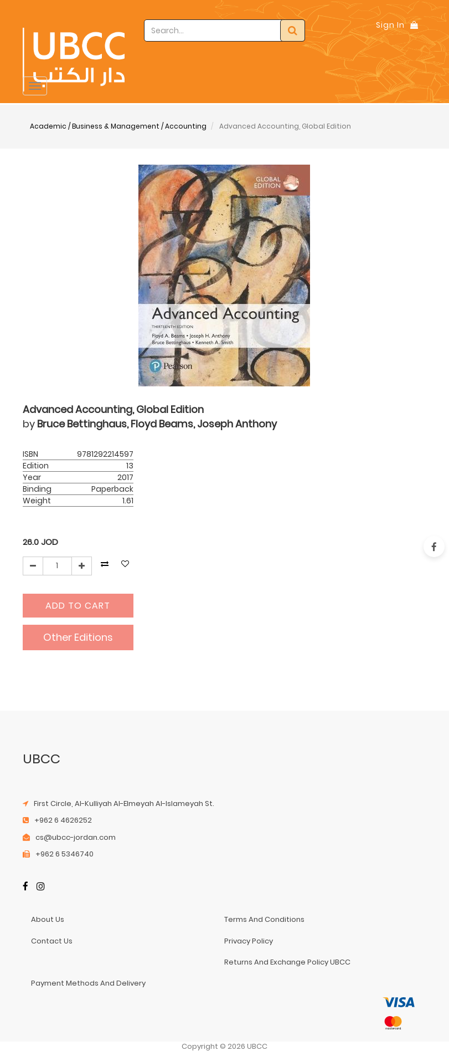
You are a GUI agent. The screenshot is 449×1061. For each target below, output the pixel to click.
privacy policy (248, 941)
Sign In (390, 24)
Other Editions (78, 637)
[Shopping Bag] (414, 24)
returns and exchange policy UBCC (287, 962)
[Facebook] (25, 887)
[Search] (292, 30)
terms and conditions (264, 919)
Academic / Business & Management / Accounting (118, 126)
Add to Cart (77, 605)
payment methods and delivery (88, 983)
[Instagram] (41, 887)
